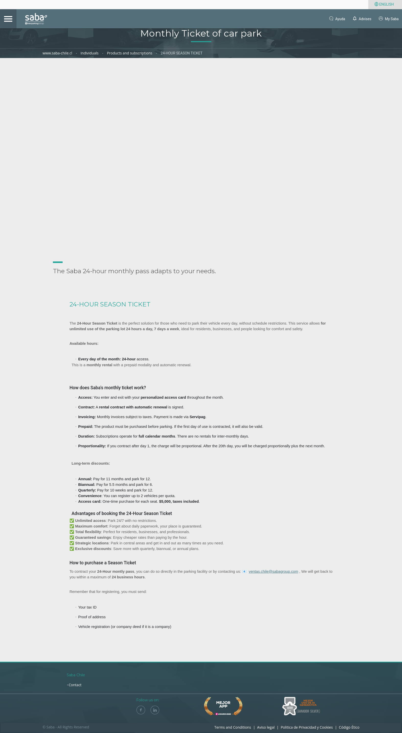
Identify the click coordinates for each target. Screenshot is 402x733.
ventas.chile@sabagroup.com (273, 572)
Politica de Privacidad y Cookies (307, 727)
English (383, 4)
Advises (361, 19)
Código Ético (349, 727)
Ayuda (336, 19)
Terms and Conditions (232, 727)
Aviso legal (265, 727)
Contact (75, 684)
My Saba (388, 19)
